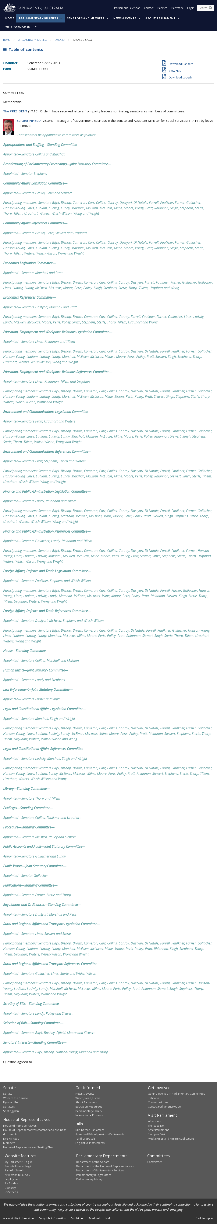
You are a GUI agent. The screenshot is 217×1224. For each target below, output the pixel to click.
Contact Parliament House (164, 1106)
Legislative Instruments (90, 1143)
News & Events (124, 18)
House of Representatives (20, 1125)
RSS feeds (11, 1192)
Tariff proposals (85, 1138)
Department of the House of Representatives (105, 1166)
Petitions (153, 1098)
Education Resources (88, 1106)
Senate (7, 1093)
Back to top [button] (205, 1218)
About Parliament (160, 18)
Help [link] (108, 1218)
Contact (148, 8)
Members (9, 1143)
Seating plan (11, 1111)
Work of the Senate (15, 1098)
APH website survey (17, 1175)
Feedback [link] (95, 1218)
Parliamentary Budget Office (93, 1175)
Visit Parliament (18, 26)
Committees (155, 1162)
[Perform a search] (210, 8)
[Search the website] (205, 8)
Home (9, 18)
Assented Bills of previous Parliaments (99, 1134)
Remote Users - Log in (18, 1166)
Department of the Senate (92, 1162)
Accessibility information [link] (18, 1218)
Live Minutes (11, 1138)
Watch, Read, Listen (87, 1098)
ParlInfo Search (14, 1170)
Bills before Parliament (89, 1130)
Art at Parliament (158, 1130)
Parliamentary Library (88, 1111)
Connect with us (158, 1102)
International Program (89, 1115)
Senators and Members (85, 18)
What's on (154, 1121)
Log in (191, 8)
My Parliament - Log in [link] (18, 1162)
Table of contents (23, 49)
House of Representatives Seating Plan (28, 1147)
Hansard (59, 39)
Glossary (10, 1188)
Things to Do (156, 1125)
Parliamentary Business (38, 18)
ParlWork (177, 8)
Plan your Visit (157, 1134)
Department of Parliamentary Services (100, 1170)
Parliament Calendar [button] (127, 8)
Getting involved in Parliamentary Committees (176, 1093)
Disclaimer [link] (77, 1218)
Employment (12, 1179)
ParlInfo (162, 8)
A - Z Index (11, 1183)
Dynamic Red (11, 1102)
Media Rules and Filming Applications (171, 1138)
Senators (9, 1106)
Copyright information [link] (52, 1218)
